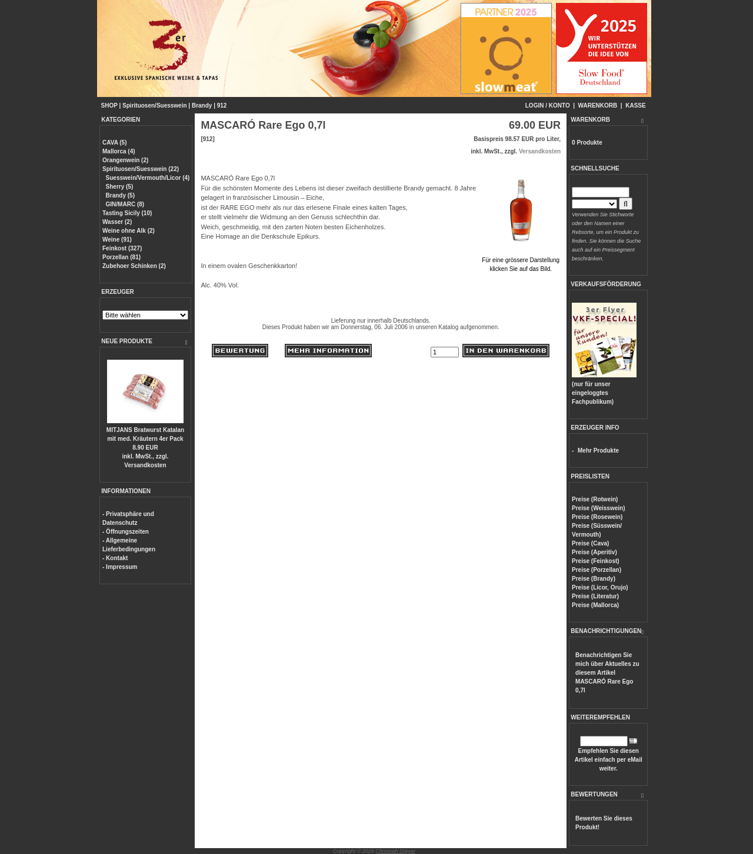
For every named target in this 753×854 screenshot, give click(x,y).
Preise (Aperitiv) (594, 552)
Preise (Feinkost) (595, 561)
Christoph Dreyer (395, 851)
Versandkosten (145, 465)
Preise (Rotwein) (595, 499)
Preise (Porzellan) (596, 570)
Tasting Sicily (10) (127, 213)
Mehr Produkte (598, 450)
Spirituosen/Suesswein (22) (140, 169)
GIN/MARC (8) (125, 204)
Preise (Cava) (590, 543)
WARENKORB (598, 105)
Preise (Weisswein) (598, 508)
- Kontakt (115, 558)
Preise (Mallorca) (595, 605)
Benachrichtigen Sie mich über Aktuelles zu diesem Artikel (607, 673)
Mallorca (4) (118, 151)
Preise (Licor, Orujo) (600, 587)
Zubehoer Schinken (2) (134, 266)
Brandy (202, 105)
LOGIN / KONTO (547, 105)
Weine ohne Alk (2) (128, 230)
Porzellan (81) (121, 257)
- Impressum (119, 567)
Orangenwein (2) (125, 160)
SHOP (109, 105)
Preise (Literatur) (595, 596)
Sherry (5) (120, 186)
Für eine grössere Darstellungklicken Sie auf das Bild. (520, 260)
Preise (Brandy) (593, 578)
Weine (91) (117, 239)
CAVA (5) (114, 142)
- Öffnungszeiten (125, 531)
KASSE (635, 105)
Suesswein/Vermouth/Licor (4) (148, 178)
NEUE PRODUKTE (126, 341)
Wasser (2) (117, 222)
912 (222, 105)
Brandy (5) (120, 195)
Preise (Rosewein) (597, 517)
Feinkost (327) (122, 248)
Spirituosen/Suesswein (154, 105)
